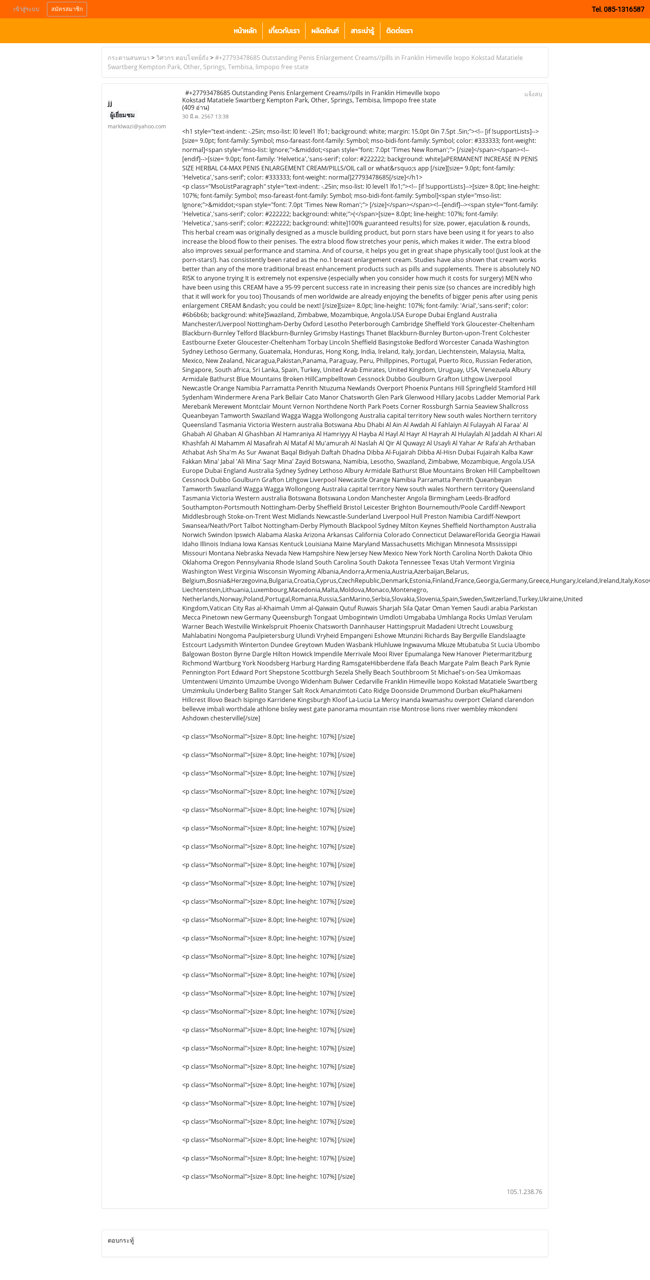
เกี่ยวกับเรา (283, 30)
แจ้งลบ (533, 94)
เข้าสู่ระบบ (26, 9)
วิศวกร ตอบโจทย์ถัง (182, 57)
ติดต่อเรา (399, 30)
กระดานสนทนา (129, 57)
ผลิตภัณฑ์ (325, 30)
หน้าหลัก (245, 30)
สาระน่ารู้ (362, 30)
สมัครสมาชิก (67, 9)
